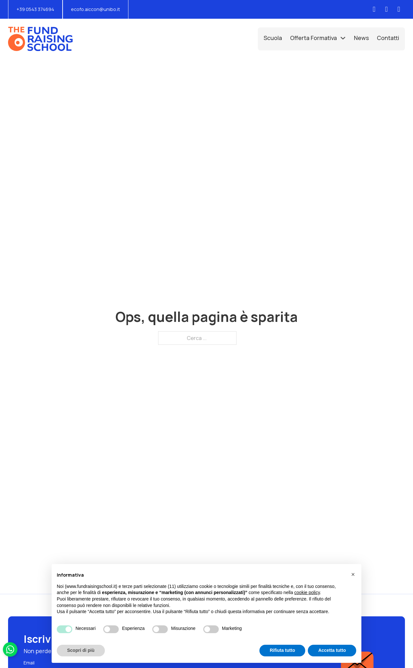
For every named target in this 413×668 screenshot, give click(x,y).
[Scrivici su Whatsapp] (10, 649)
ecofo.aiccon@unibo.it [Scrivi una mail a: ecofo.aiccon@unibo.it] (95, 9)
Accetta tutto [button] (332, 650)
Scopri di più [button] (81, 650)
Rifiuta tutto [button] (282, 650)
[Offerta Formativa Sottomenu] (343, 38)
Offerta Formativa (313, 38)
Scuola (273, 38)
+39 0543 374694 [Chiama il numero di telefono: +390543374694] (35, 9)
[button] (353, 574)
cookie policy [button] (307, 592)
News (361, 38)
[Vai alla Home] (40, 39)
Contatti (388, 38)
